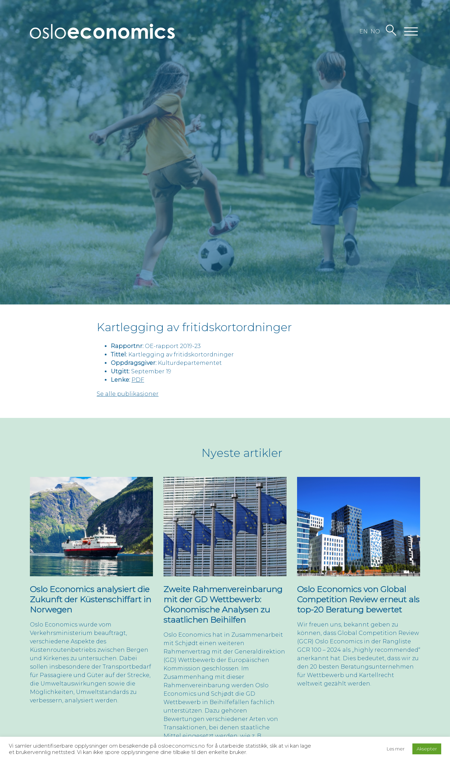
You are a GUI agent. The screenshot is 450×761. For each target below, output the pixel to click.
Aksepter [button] (427, 749)
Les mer (396, 749)
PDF (137, 379)
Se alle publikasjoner (128, 394)
